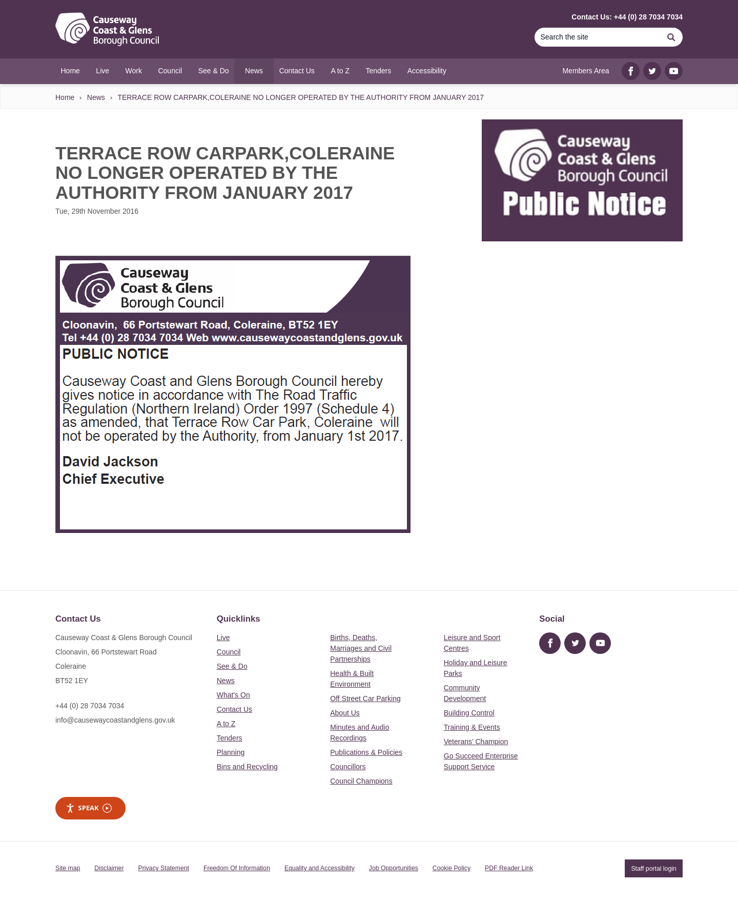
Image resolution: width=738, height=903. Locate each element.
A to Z (226, 724)
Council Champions (361, 781)
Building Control (469, 713)
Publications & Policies (366, 752)
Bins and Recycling (247, 767)
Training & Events (472, 727)
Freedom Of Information (236, 868)
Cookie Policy (451, 868)
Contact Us (234, 709)
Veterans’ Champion (476, 741)
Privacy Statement (163, 868)
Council (229, 652)
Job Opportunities (393, 868)
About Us (345, 713)
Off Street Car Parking (365, 698)
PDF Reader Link (509, 868)
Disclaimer (109, 868)
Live (223, 637)
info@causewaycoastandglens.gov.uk (115, 720)
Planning (231, 752)
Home (64, 97)
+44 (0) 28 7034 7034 (89, 706)
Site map (67, 868)
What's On (233, 695)
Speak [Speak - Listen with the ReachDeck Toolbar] (89, 808)
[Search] (597, 37)
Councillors (347, 767)
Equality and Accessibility (319, 868)
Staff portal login (653, 868)
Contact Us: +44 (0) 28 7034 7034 (627, 17)
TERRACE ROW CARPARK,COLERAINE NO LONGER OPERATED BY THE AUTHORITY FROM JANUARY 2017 (300, 97)
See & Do (232, 666)
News (96, 97)
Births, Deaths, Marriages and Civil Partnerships (361, 648)
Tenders (229, 738)
